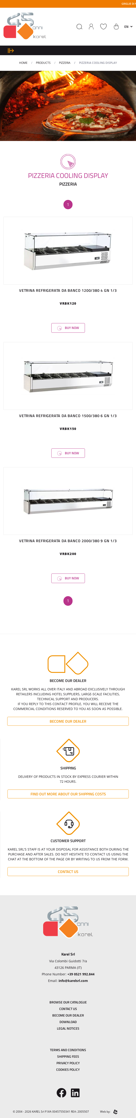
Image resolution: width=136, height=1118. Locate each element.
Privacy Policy (68, 1062)
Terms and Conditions (68, 1049)
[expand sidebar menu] (11, 50)
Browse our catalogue (68, 1002)
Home (23, 63)
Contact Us (68, 871)
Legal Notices (68, 1028)
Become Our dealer (68, 721)
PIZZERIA (64, 63)
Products (43, 63)
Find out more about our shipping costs (68, 794)
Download (68, 1021)
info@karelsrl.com (73, 980)
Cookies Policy (68, 1069)
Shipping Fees (68, 1056)
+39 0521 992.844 (80, 974)
